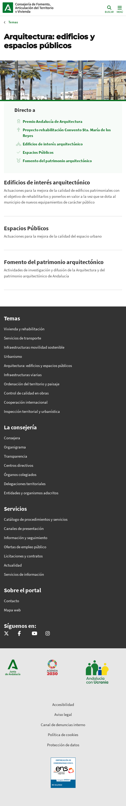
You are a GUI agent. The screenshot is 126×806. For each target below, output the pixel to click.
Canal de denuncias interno (63, 724)
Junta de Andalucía (8, 7)
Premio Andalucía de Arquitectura (52, 121)
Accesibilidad (63, 704)
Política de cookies (63, 734)
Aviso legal (63, 714)
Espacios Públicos (38, 152)
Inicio (38, 7)
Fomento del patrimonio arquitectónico (57, 160)
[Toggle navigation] (119, 9)
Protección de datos (63, 744)
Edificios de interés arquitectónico (53, 143)
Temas (13, 22)
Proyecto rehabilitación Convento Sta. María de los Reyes (67, 132)
